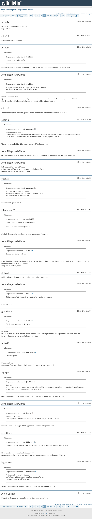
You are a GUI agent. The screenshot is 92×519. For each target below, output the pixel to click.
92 (54, 16)
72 (34, 16)
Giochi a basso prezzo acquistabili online (16, 9)
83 (48, 16)
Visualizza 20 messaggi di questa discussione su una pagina (73, 14)
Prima (20, 16)
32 (31, 16)
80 (37, 16)
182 (62, 16)
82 (44, 16)
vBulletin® (45, 513)
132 (58, 16)
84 (51, 16)
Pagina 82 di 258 (9, 16)
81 (41, 16)
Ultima (74, 16)
